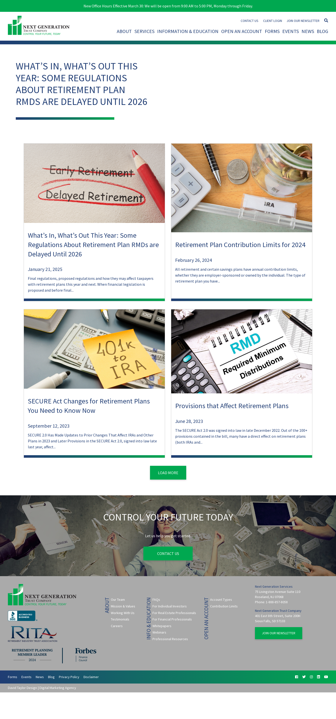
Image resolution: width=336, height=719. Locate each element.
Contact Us (249, 21)
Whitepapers (161, 626)
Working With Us (122, 613)
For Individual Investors (169, 606)
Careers (117, 626)
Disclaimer (91, 677)
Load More (168, 472)
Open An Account (241, 31)
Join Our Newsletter (303, 21)
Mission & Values (123, 606)
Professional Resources (170, 639)
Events (290, 31)
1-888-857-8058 (277, 602)
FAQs (156, 599)
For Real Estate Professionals (174, 613)
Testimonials (120, 619)
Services (144, 31)
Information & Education (187, 31)
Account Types (221, 599)
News (308, 31)
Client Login (272, 21)
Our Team (118, 599)
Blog (322, 31)
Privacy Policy (69, 677)
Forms (272, 31)
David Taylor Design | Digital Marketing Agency (42, 688)
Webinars (159, 632)
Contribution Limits (224, 606)
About (124, 31)
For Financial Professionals (172, 619)
